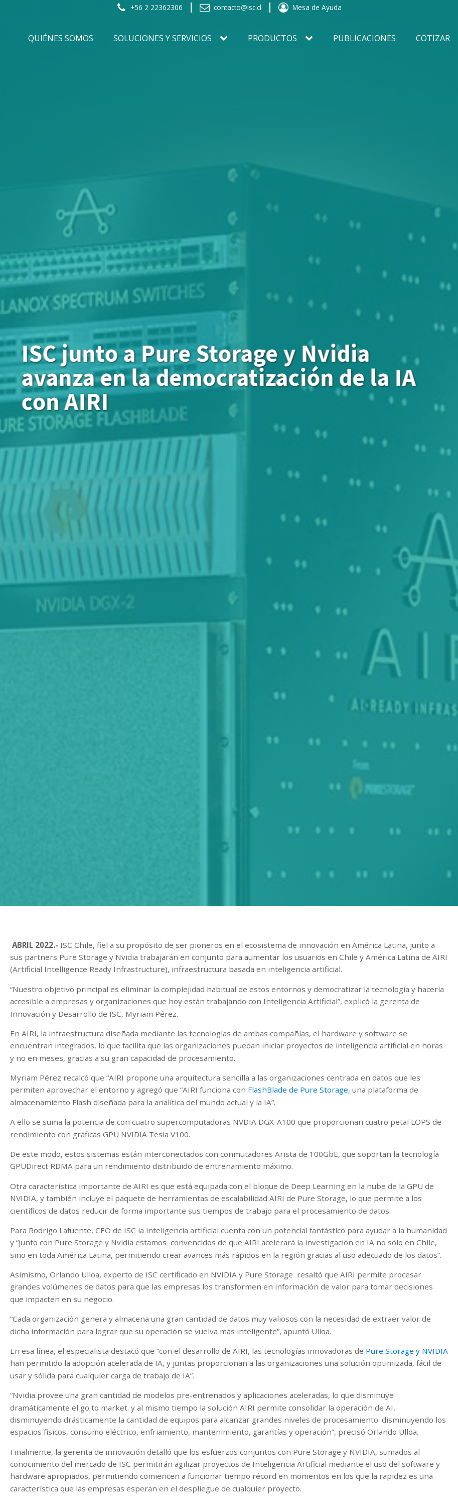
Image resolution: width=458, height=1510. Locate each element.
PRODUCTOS (272, 38)
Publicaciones (364, 38)
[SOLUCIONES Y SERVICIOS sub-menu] (226, 38)
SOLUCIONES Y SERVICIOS (162, 38)
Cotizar (433, 38)
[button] (149, 8)
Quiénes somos (60, 38)
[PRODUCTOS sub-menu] (311, 38)
